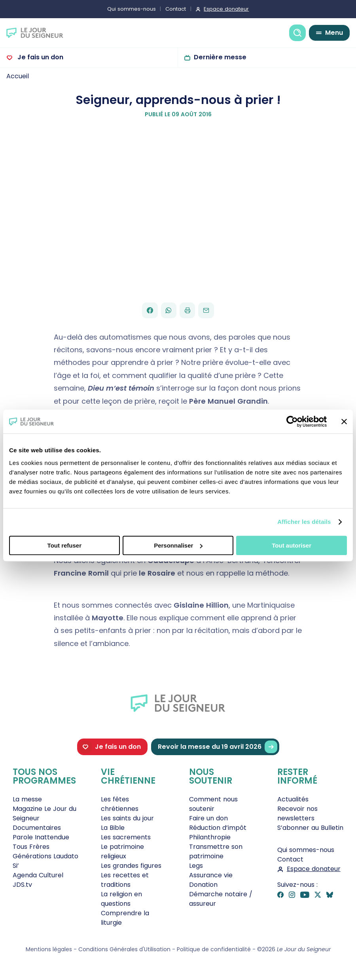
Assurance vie (211, 875)
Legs (196, 865)
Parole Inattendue (41, 837)
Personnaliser (178, 545)
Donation (203, 884)
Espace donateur (226, 9)
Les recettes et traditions (125, 880)
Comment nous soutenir (213, 804)
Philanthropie (210, 837)
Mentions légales (49, 949)
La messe (27, 799)
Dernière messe (220, 57)
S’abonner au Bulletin (310, 827)
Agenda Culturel (38, 875)
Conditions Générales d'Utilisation (124, 949)
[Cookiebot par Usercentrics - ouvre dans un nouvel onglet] (292, 421)
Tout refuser (64, 545)
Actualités (293, 799)
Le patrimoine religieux (122, 851)
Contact (175, 9)
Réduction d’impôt (217, 827)
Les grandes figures (131, 865)
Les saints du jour (127, 818)
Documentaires (37, 827)
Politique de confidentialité (214, 949)
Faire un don (208, 818)
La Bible (113, 827)
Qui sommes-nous (131, 9)
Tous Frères (31, 846)
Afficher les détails (304, 521)
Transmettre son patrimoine (215, 851)
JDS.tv (22, 884)
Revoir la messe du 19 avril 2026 (217, 747)
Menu (334, 32)
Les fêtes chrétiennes (119, 804)
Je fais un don (39, 57)
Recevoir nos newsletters (297, 813)
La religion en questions (121, 899)
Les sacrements (126, 837)
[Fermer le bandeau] (344, 421)
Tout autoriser (291, 545)
